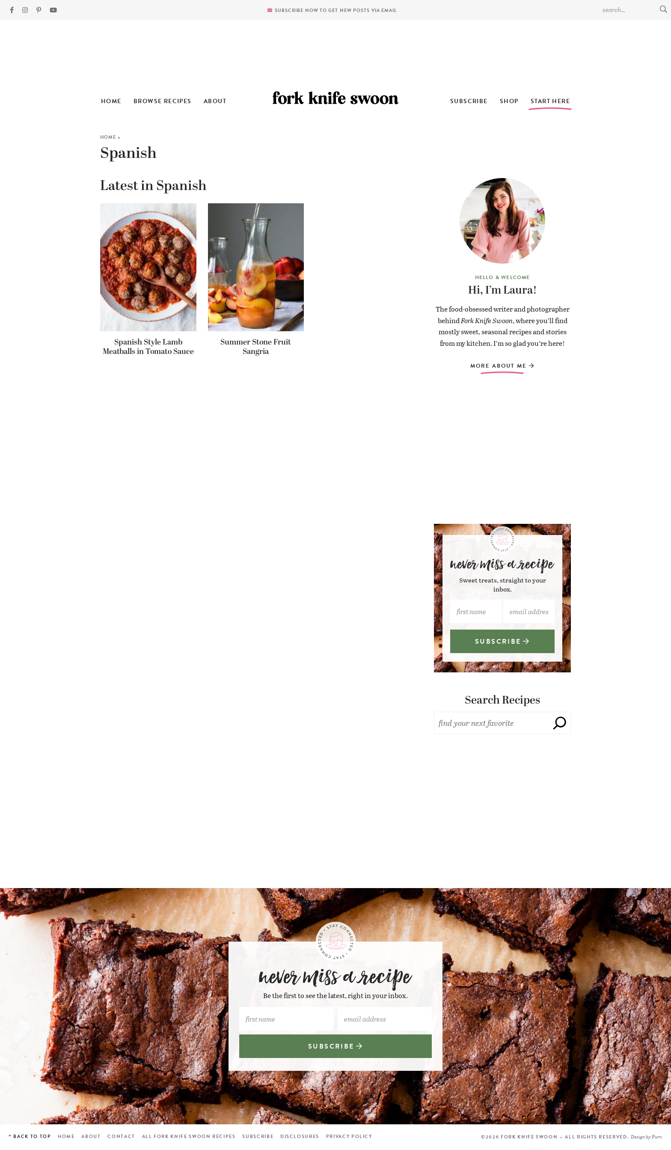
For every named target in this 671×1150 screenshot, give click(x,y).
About (215, 101)
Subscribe (469, 101)
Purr (656, 1136)
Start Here (550, 101)
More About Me (502, 366)
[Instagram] (25, 10)
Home (111, 101)
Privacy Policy (349, 1136)
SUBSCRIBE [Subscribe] (502, 641)
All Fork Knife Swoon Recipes (189, 1136)
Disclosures (299, 1136)
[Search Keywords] (634, 9)
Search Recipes (502, 700)
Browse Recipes (163, 101)
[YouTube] (53, 10)
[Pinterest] (39, 10)
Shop (509, 101)
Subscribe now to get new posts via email (336, 10)
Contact (121, 1136)
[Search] (559, 723)
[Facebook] (11, 10)
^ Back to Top (30, 1136)
